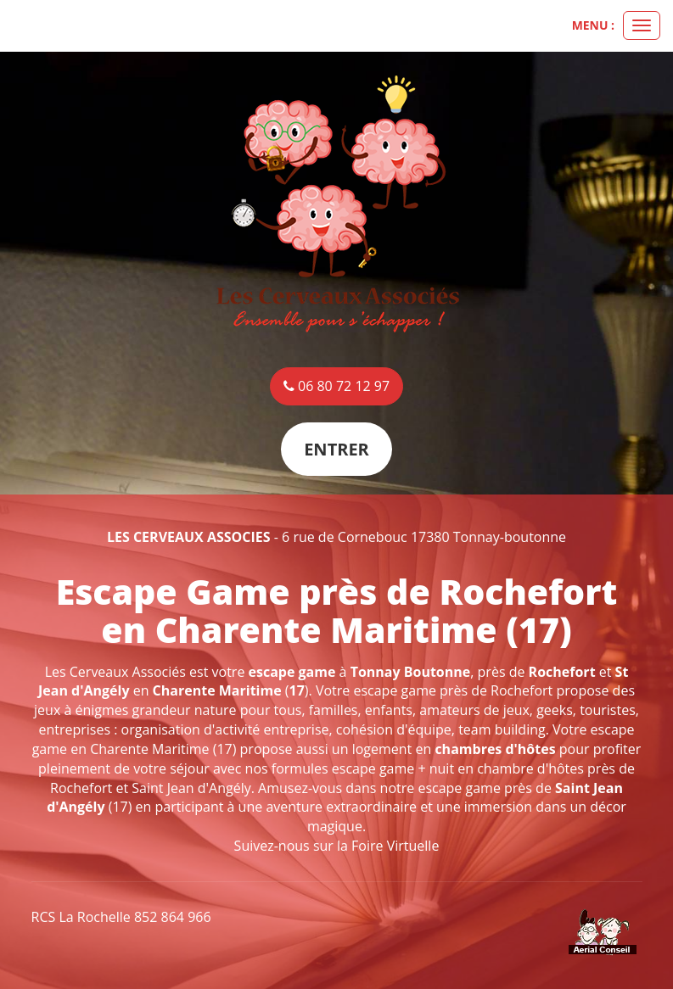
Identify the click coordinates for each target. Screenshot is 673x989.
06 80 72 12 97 (336, 386)
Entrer (336, 449)
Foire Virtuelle (395, 845)
